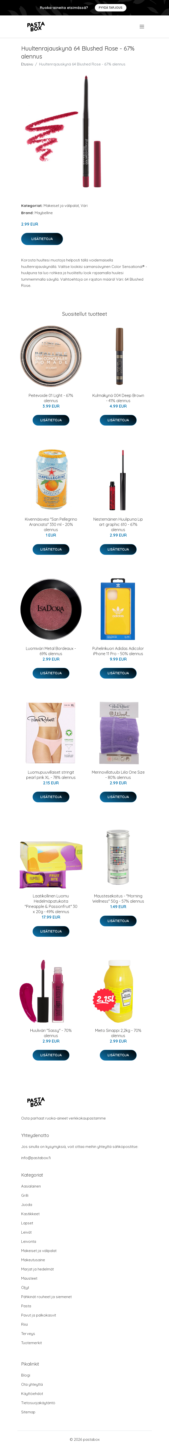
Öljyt (25, 1287)
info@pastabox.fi (36, 1157)
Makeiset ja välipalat (61, 205)
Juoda (26, 1204)
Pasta (26, 1306)
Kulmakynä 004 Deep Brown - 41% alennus (118, 398)
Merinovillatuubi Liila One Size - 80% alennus (118, 775)
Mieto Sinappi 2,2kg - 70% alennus (118, 1033)
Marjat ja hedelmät (37, 1269)
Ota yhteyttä (32, 1384)
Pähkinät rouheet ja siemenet (46, 1296)
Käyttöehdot (32, 1393)
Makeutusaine (33, 1260)
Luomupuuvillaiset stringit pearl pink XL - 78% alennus (51, 775)
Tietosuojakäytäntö (38, 1402)
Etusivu (27, 64)
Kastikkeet (30, 1213)
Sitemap (28, 1412)
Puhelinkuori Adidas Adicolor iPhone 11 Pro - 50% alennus (118, 651)
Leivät (26, 1232)
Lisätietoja (42, 239)
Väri (84, 205)
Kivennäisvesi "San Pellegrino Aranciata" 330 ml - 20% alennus (51, 524)
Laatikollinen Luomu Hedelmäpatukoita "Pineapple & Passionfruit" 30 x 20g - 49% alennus (51, 903)
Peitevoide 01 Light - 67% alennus (51, 398)
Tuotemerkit (31, 1342)
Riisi (24, 1324)
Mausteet (29, 1278)
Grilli (24, 1195)
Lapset (27, 1223)
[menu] (142, 26)
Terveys (28, 1333)
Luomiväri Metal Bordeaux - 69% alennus (51, 651)
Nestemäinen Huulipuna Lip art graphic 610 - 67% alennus (118, 524)
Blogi (25, 1375)
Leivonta (28, 1241)
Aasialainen (31, 1186)
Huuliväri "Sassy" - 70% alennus (51, 1033)
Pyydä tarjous (110, 7)
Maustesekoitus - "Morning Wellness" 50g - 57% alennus (118, 898)
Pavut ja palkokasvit (38, 1315)
